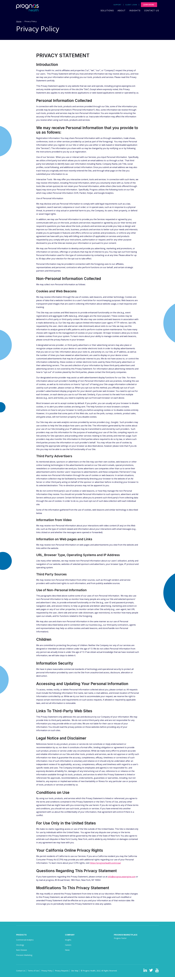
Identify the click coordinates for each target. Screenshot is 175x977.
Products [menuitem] (21, 935)
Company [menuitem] (70, 935)
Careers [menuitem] (68, 945)
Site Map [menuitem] (74, 971)
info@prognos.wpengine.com (121, 876)
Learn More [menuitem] (148, 5)
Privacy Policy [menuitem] (46, 971)
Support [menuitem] (117, 5)
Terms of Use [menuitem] (33, 971)
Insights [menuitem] (134, 10)
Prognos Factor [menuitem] (120, 938)
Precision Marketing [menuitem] (24, 955)
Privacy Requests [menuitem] (62, 971)
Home (18, 21)
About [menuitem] (122, 10)
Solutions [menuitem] (107, 10)
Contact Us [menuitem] (151, 10)
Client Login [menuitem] (131, 5)
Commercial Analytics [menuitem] (25, 940)
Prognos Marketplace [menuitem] (125, 935)
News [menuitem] (67, 950)
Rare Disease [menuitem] (21, 950)
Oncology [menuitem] (20, 945)
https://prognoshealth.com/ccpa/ (105, 863)
